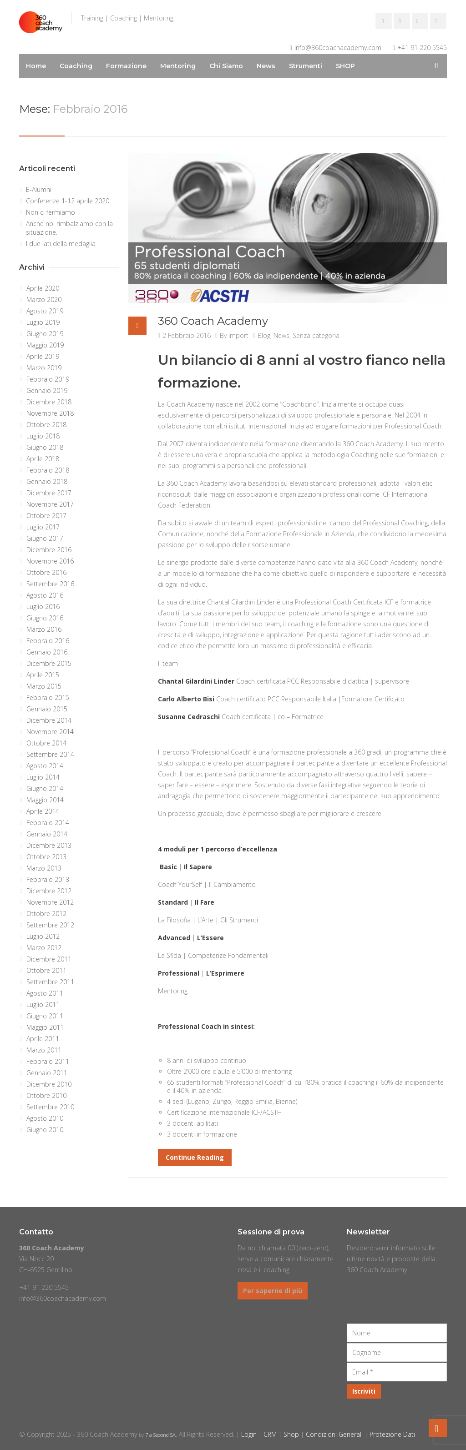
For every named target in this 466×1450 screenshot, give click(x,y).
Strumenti (305, 66)
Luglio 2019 (43, 322)
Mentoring (178, 66)
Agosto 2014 (44, 765)
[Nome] (397, 1333)
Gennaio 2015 (46, 709)
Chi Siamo (226, 66)
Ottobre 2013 (46, 856)
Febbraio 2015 (47, 697)
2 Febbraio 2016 (186, 335)
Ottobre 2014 (46, 743)
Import (238, 335)
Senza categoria (316, 335)
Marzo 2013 (43, 868)
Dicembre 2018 (48, 402)
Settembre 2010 (50, 1107)
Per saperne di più (272, 1290)
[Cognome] (397, 1352)
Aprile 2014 (42, 811)
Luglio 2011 (43, 1004)
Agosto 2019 (44, 311)
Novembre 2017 (50, 504)
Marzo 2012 (43, 947)
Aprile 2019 (42, 356)
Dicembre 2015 (48, 663)
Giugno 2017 (44, 538)
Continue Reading (195, 1157)
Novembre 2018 (50, 413)
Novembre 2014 (50, 731)
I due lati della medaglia (61, 243)
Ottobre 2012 (46, 913)
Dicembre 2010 (48, 1084)
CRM (270, 1434)
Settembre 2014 (50, 754)
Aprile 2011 (42, 1038)
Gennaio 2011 (46, 1072)
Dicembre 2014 (48, 720)
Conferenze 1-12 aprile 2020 (67, 200)
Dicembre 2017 (48, 492)
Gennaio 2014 (46, 834)
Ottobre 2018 (46, 424)
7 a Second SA (160, 1434)
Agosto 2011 (44, 993)
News (266, 66)
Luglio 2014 (43, 777)
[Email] (397, 1372)
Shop (291, 1434)
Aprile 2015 (42, 674)
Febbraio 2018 (47, 470)
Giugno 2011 (44, 1016)
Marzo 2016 (43, 629)
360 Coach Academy (213, 320)
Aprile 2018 (42, 458)
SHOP (345, 66)
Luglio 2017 (43, 527)
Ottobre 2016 (46, 572)
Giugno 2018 (44, 447)
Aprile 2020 (42, 288)
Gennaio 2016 (46, 652)
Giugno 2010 (44, 1129)
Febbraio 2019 (47, 379)
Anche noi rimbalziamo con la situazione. (69, 228)
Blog (264, 335)
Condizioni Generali (334, 1434)
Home (36, 66)
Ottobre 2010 (46, 1095)
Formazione (126, 66)
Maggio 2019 (45, 345)
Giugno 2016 (44, 618)
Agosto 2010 (44, 1118)
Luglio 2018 (43, 436)
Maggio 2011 (45, 1027)
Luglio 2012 (43, 936)
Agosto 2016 (44, 595)
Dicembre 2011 (48, 959)
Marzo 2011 (43, 1050)
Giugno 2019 (44, 333)
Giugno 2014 (44, 788)
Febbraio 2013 (47, 879)
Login (249, 1434)
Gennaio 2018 (46, 481)
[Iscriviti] (364, 1391)
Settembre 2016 (50, 583)
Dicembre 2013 (48, 845)
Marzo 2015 (43, 686)
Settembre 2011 (50, 981)
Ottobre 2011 (46, 970)
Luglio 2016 (43, 606)
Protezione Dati (392, 1434)
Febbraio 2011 (47, 1061)
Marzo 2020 (43, 299)
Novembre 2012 (50, 902)
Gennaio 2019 (46, 390)
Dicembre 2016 (48, 549)
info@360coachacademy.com (337, 47)
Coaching (76, 66)
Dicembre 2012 (48, 890)
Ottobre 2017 (46, 515)
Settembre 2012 (50, 925)
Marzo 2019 (43, 367)
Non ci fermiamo (50, 212)
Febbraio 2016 (47, 640)
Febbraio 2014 (47, 822)
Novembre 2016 (50, 561)
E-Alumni (38, 189)
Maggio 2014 (45, 799)
